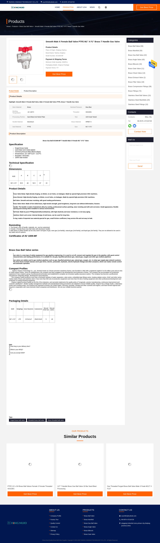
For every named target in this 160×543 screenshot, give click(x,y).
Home (57, 7)
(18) (136, 82)
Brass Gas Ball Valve (26, 26)
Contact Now (140, 131)
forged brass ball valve (17, 420)
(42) (137, 55)
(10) (139, 95)
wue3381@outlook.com (49, 2)
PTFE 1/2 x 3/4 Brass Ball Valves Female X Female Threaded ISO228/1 (30, 487)
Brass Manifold (89, 519)
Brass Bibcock (88, 530)
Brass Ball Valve (89, 516)
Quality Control (55, 523)
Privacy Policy (55, 534)
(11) (136, 68)
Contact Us (54, 527)
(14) (136, 73)
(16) (135, 64)
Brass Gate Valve (89, 534)
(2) (137, 77)
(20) (139, 100)
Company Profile (56, 516)
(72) (134, 91)
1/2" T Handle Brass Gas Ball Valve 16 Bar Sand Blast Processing (77, 487)
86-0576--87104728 (67, 2)
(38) (140, 86)
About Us (82, 7)
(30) (135, 50)
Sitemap (53, 530)
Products (68, 7)
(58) (135, 46)
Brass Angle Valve (90, 527)
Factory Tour (54, 519)
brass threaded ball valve (56, 420)
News (92, 7)
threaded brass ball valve (36, 420)
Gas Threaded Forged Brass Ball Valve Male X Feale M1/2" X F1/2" (129, 487)
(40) (136, 59)
